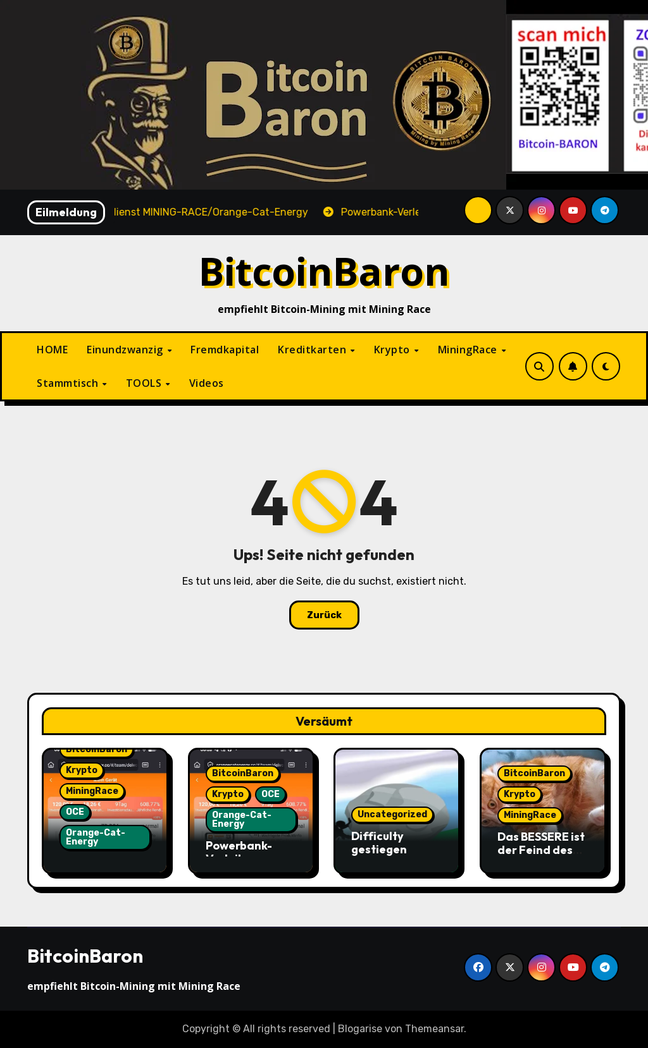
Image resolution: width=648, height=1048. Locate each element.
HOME (52, 349)
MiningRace (469, 349)
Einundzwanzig (126, 349)
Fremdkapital (224, 349)
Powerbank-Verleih (239, 852)
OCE (75, 812)
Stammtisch (69, 383)
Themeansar (434, 1029)
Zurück (324, 615)
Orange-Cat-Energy (95, 837)
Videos (206, 383)
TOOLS (145, 383)
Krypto (393, 349)
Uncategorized (392, 814)
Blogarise (360, 1029)
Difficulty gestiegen (379, 843)
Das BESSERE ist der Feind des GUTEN (541, 850)
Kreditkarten (313, 349)
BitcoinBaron (324, 271)
